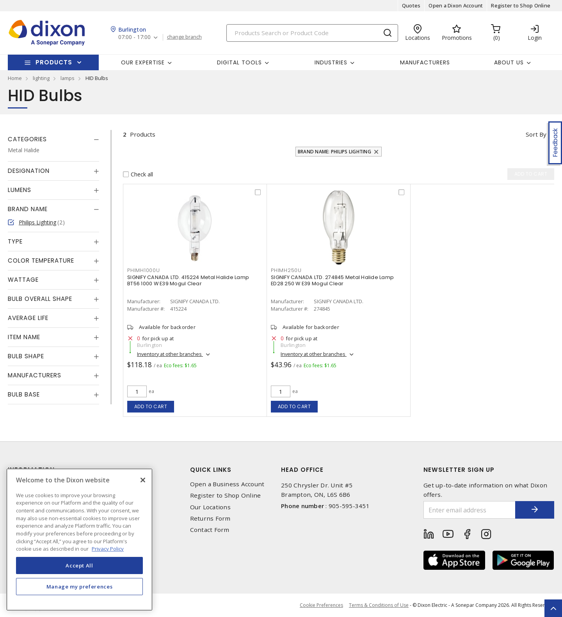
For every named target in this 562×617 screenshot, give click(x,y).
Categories (27, 139)
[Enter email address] (469, 510)
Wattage (23, 280)
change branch (184, 37)
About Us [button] (509, 62)
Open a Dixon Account (456, 5)
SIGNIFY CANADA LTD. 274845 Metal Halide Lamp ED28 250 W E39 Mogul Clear (332, 280)
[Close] (142, 480)
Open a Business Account (227, 484)
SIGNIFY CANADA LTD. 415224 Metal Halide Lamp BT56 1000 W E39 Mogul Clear (188, 280)
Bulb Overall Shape (40, 299)
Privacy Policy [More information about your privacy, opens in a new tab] (108, 548)
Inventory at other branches (170, 353)
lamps (67, 78)
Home (15, 78)
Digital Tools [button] (239, 62)
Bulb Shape (26, 356)
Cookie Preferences (321, 605)
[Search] (312, 33)
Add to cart (150, 406)
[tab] (53, 139)
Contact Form (209, 529)
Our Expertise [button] (143, 62)
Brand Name (28, 209)
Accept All (79, 565)
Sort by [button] (536, 134)
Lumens (19, 190)
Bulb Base (24, 394)
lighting (41, 78)
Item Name (24, 337)
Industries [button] (331, 62)
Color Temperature (41, 260)
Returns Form (210, 518)
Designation (29, 171)
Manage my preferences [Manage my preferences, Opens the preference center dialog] (79, 586)
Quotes (411, 5)
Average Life (28, 318)
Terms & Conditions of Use (379, 605)
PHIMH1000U (143, 270)
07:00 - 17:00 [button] (134, 37)
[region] (79, 539)
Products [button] (54, 62)
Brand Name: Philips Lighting (334, 151)
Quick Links (210, 470)
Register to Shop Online (520, 5)
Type (15, 241)
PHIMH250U (286, 270)
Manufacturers (425, 62)
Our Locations (210, 507)
